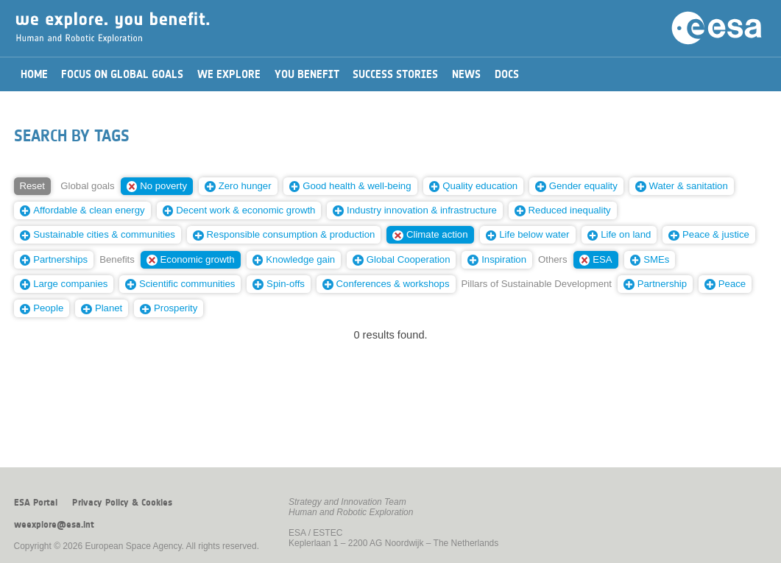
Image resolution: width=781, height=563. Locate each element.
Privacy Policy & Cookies (122, 503)
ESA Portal (35, 503)
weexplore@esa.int (54, 525)
